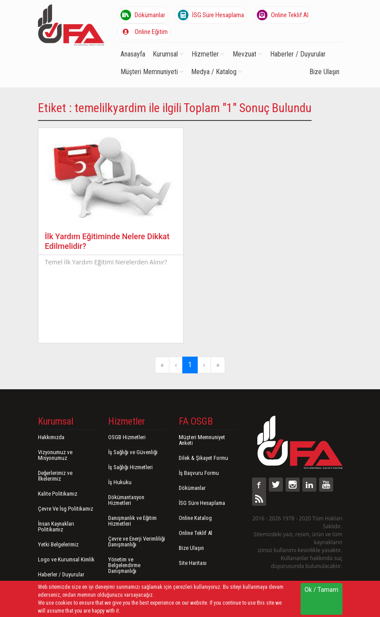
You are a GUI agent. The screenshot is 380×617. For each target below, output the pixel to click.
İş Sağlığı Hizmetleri (130, 467)
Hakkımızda (51, 437)
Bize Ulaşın (324, 72)
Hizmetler (208, 54)
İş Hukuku (120, 482)
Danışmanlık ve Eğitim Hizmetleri (132, 521)
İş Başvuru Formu (199, 473)
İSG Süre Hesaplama (211, 15)
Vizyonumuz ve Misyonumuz (55, 455)
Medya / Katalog (216, 72)
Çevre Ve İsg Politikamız (65, 508)
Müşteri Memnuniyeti (152, 72)
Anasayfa (132, 54)
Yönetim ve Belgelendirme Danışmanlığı (124, 565)
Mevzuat (247, 54)
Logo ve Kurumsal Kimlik (66, 559)
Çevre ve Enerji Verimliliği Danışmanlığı (136, 541)
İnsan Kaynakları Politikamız (56, 526)
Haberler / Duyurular (298, 54)
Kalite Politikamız (57, 493)
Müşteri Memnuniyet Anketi (202, 440)
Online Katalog (195, 518)
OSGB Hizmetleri (127, 437)
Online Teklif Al (283, 15)
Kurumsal (168, 54)
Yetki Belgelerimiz (58, 544)
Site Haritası (193, 563)
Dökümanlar (142, 15)
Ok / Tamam (322, 589)
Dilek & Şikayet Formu (203, 458)
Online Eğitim (144, 31)
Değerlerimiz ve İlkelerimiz (55, 476)
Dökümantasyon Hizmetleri (126, 500)
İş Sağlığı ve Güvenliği (133, 452)
